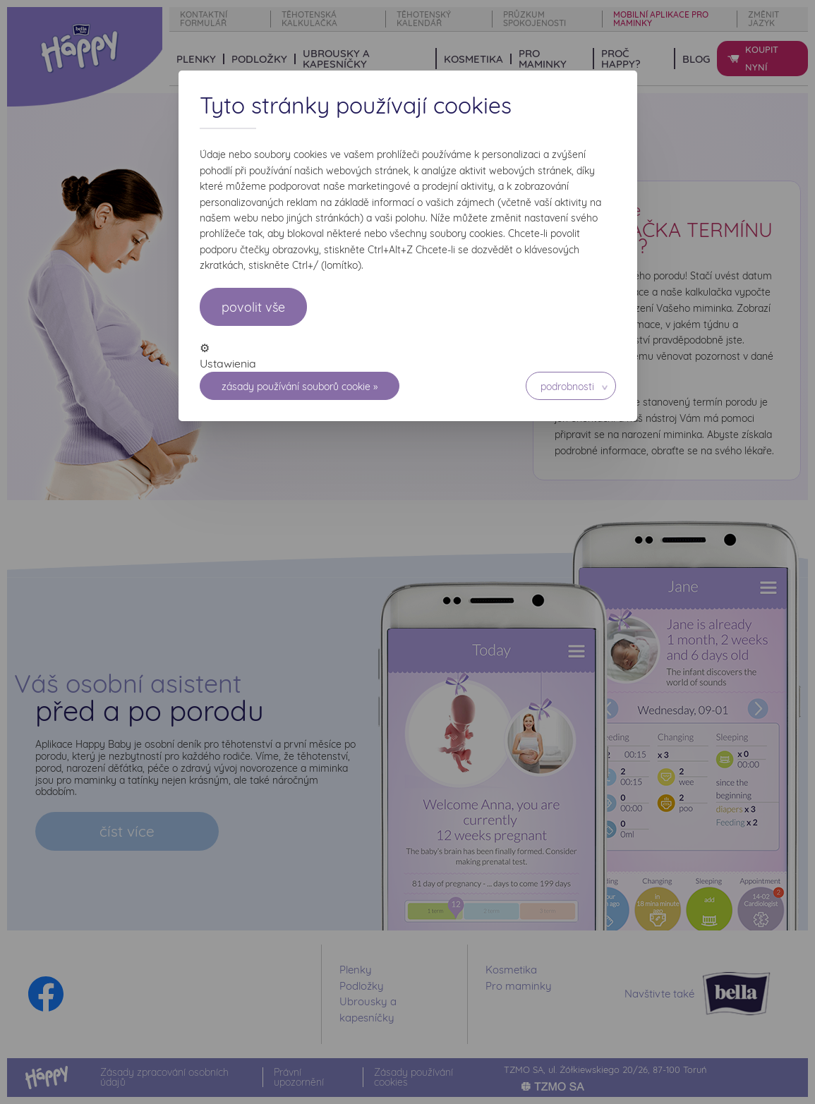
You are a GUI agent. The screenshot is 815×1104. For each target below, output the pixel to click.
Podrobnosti (567, 386)
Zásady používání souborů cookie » (300, 386)
